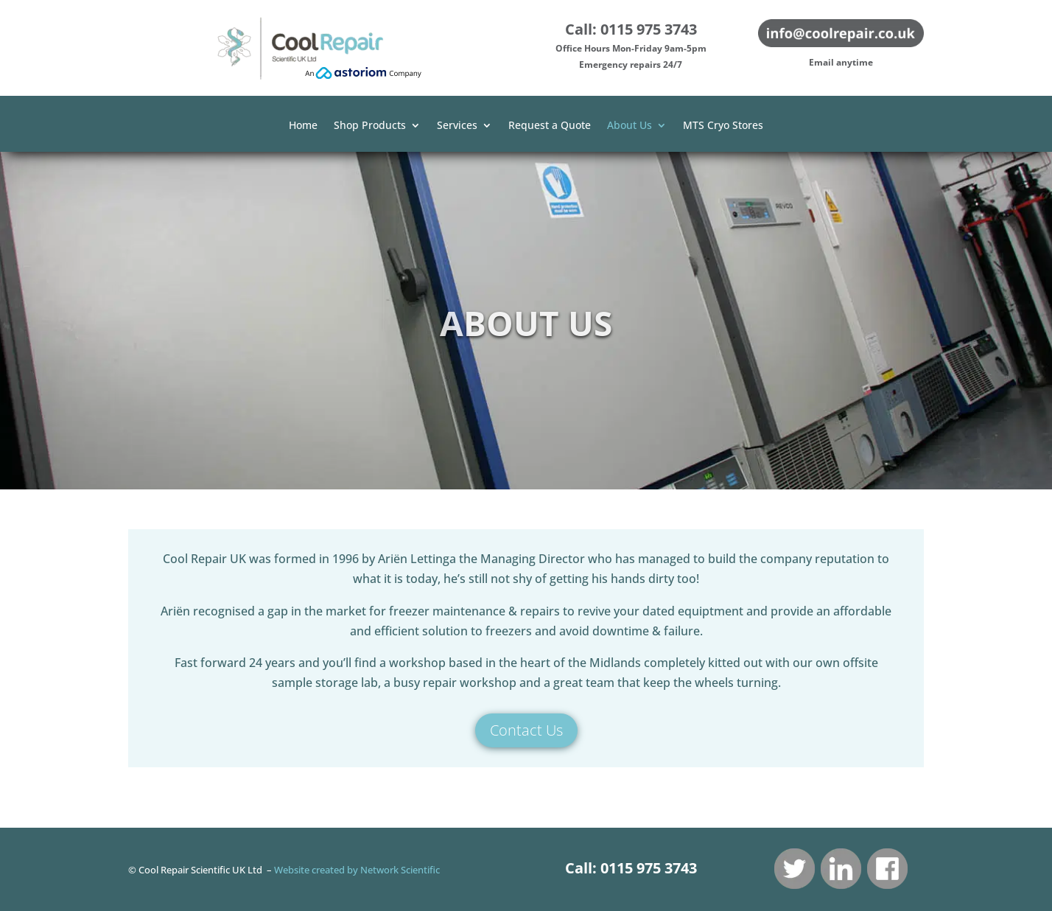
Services (457, 126)
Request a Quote (549, 126)
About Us (629, 126)
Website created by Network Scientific (357, 869)
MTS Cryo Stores (723, 126)
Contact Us (526, 730)
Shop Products (370, 126)
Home (303, 126)
